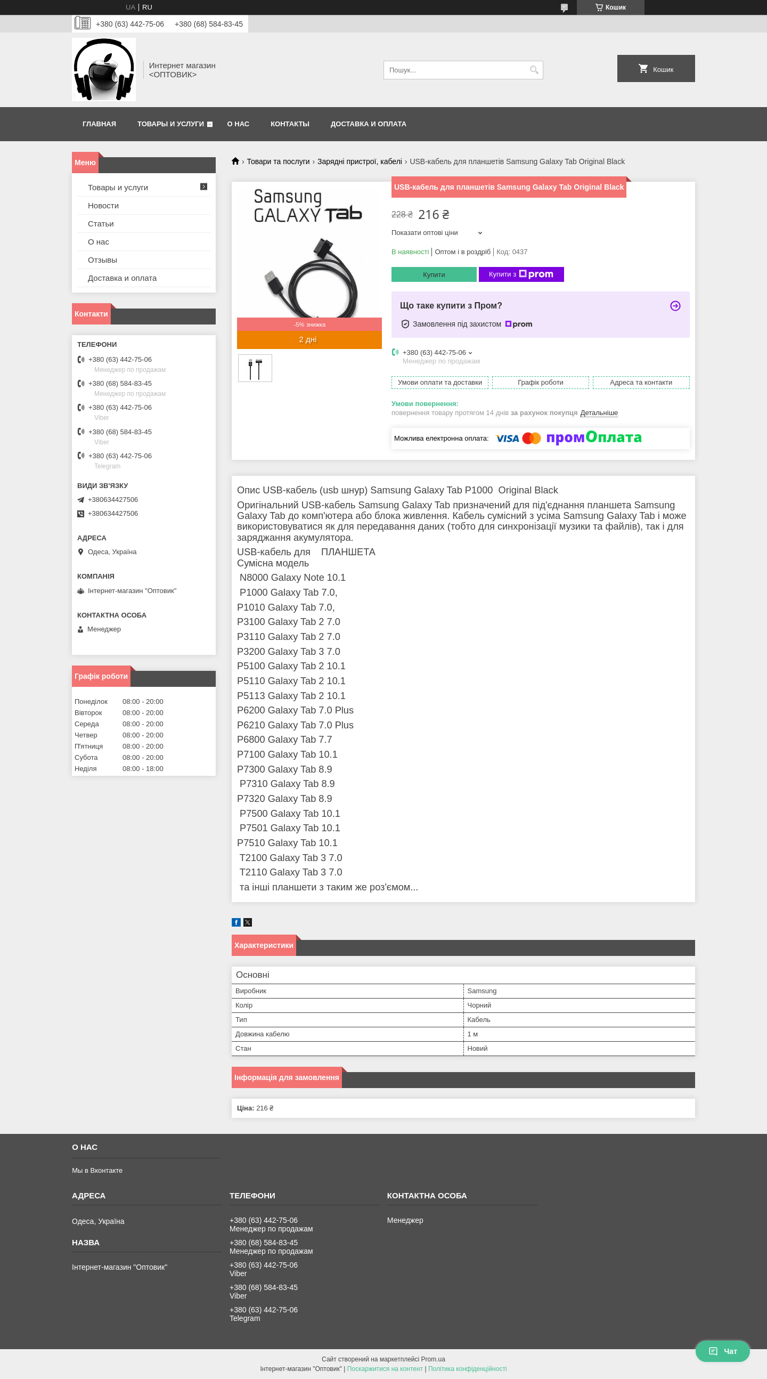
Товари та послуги (278, 161)
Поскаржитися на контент (385, 1369)
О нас (238, 124)
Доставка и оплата (368, 124)
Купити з (521, 274)
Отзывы (102, 259)
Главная (99, 124)
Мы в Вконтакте (97, 1170)
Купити (434, 275)
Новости (103, 205)
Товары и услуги (170, 124)
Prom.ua (433, 1359)
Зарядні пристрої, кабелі (359, 161)
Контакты (290, 124)
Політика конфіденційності (467, 1369)
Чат (722, 1351)
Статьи (101, 223)
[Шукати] (534, 70)
